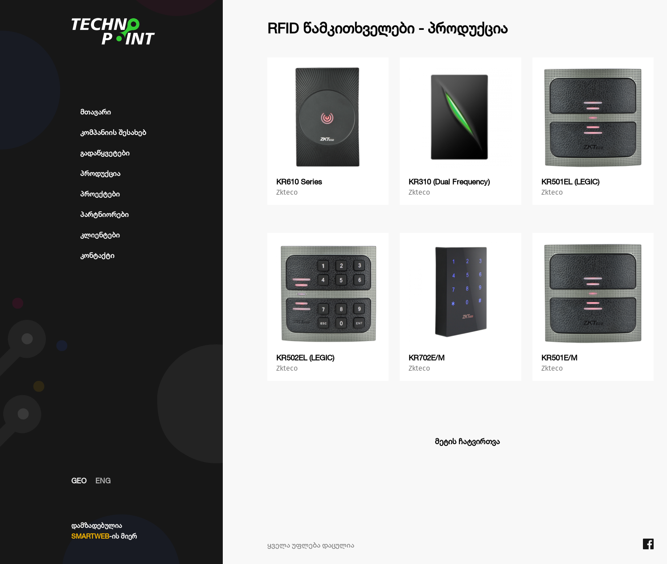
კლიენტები (100, 234)
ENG (102, 480)
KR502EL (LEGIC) (305, 357)
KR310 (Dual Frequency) (449, 181)
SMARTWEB (90, 536)
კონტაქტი (97, 255)
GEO (78, 480)
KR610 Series (299, 181)
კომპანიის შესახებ (113, 132)
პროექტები (100, 193)
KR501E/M (559, 357)
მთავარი (95, 111)
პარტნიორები (104, 214)
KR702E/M (427, 357)
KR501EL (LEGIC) (570, 181)
